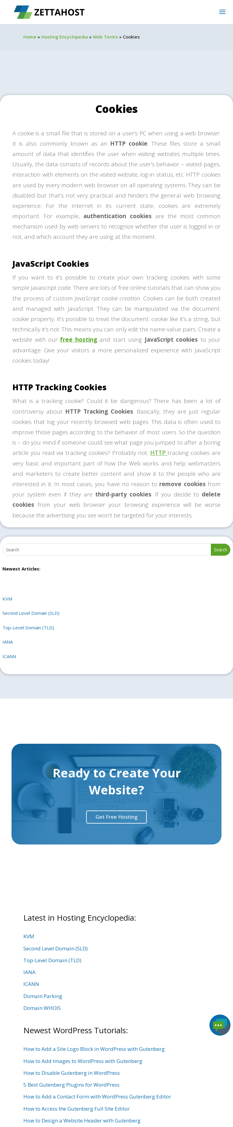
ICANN (9, 656)
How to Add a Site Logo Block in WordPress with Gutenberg (94, 1048)
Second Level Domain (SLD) (30, 613)
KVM (7, 599)
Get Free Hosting (116, 816)
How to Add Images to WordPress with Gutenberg (82, 1061)
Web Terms (105, 37)
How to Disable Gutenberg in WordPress (71, 1072)
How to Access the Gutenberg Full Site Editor (76, 1108)
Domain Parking (42, 996)
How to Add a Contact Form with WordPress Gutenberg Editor (97, 1096)
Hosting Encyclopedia (64, 37)
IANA (7, 642)
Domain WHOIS (42, 1007)
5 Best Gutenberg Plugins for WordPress (71, 1084)
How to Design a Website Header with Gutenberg (81, 1120)
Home (29, 37)
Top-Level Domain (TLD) (28, 627)
